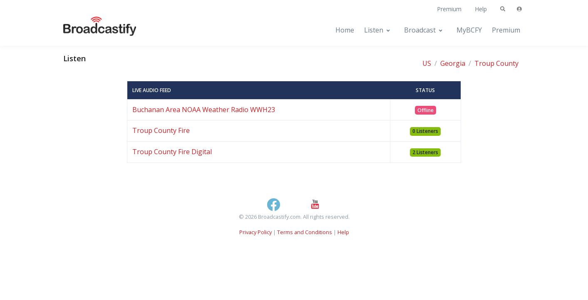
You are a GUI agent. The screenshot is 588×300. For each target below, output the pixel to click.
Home (344, 30)
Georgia (452, 63)
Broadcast (420, 30)
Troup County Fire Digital (172, 151)
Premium (449, 9)
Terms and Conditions (304, 232)
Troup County (496, 63)
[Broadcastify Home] (91, 30)
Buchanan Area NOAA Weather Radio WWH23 (203, 109)
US (426, 63)
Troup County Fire (161, 130)
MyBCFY (469, 30)
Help (481, 9)
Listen (373, 30)
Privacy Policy (255, 232)
